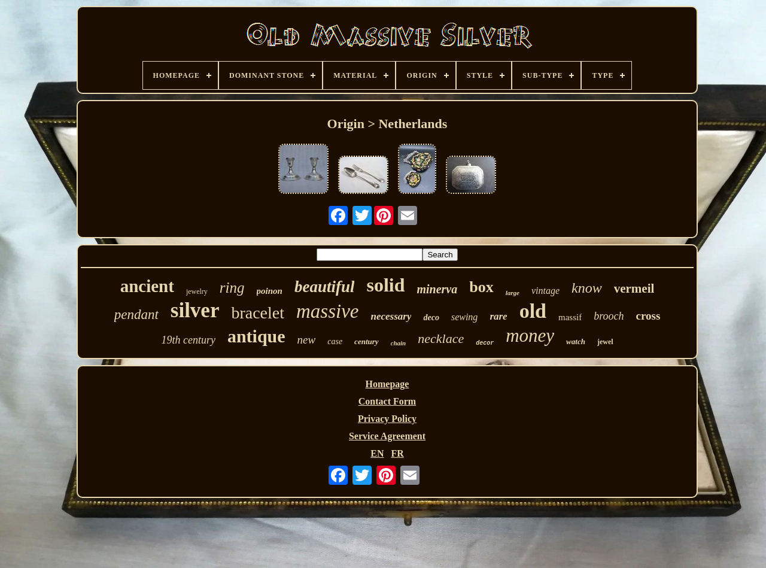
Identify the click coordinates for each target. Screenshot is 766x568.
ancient (147, 286)
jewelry (197, 291)
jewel (605, 342)
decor (485, 343)
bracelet (257, 312)
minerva (437, 289)
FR (397, 453)
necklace (441, 338)
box (481, 287)
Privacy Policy (387, 419)
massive (327, 311)
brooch (609, 316)
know (587, 288)
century (366, 341)
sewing (464, 317)
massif (570, 317)
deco (431, 317)
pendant (136, 314)
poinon (269, 291)
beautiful (324, 287)
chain (398, 343)
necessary (391, 316)
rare (498, 316)
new (306, 339)
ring (232, 288)
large (512, 292)
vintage (545, 290)
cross (648, 315)
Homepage (387, 384)
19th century (188, 340)
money (530, 335)
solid (385, 285)
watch (575, 341)
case (334, 341)
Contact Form (387, 401)
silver (195, 310)
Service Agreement (387, 436)
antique (256, 336)
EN (377, 453)
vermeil (634, 288)
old (532, 311)
